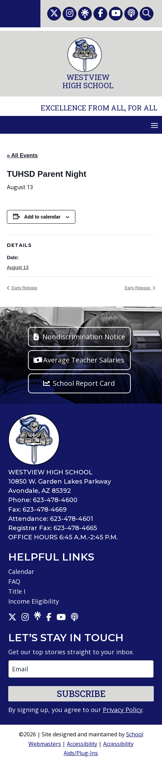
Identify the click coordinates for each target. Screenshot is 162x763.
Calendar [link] (21, 571)
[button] (154, 125)
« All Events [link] (22, 155)
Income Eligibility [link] (33, 601)
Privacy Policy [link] (122, 710)
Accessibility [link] (82, 744)
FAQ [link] (14, 581)
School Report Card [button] (84, 383)
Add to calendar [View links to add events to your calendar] (42, 217)
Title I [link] (16, 591)
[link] (54, 14)
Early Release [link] (24, 288)
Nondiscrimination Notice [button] (83, 336)
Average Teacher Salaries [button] (83, 360)
